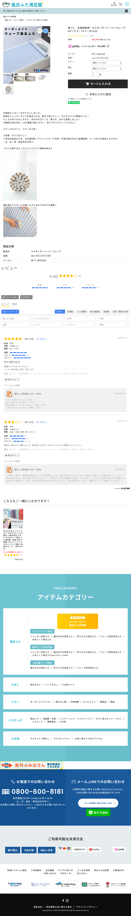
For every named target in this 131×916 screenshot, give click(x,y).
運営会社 (38, 906)
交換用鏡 (74, 701)
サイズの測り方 (65, 870)
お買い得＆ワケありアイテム (89, 738)
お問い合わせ (50, 873)
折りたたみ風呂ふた (86, 636)
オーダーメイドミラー (41, 701)
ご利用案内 (36, 870)
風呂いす (34, 718)
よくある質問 (83, 870)
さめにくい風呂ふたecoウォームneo (50, 655)
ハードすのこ (51, 684)
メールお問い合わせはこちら (98, 803)
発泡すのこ (35, 684)
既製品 (103, 701)
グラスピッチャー (62, 738)
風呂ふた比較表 (101, 870)
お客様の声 (118, 870)
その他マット (68, 684)
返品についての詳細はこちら (81, 99)
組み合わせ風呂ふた (63, 636)
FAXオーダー (66, 873)
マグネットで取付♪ (40, 738)
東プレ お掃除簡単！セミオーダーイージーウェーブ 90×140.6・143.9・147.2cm (48, 374)
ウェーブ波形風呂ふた (111, 636)
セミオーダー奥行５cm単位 (37, 20)
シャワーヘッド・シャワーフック (76, 718)
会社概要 (49, 870)
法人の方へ (82, 873)
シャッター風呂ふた (40, 636)
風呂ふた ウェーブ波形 (14, 20)
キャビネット (89, 701)
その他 (63, 721)
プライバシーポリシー (87, 906)
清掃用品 (51, 721)
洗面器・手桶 (49, 718)
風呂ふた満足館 (9, 16)
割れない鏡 (61, 701)
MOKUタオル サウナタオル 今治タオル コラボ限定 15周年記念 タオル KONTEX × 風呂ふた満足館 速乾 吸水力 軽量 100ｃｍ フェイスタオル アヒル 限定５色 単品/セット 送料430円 (14, 540)
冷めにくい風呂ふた (42, 639)
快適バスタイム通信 (17, 870)
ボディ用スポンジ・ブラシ (109, 718)
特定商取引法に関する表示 (59, 906)
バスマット (37, 721)
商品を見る (19, 559)
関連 (112, 701)
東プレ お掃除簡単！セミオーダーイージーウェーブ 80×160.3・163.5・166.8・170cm (51, 449)
